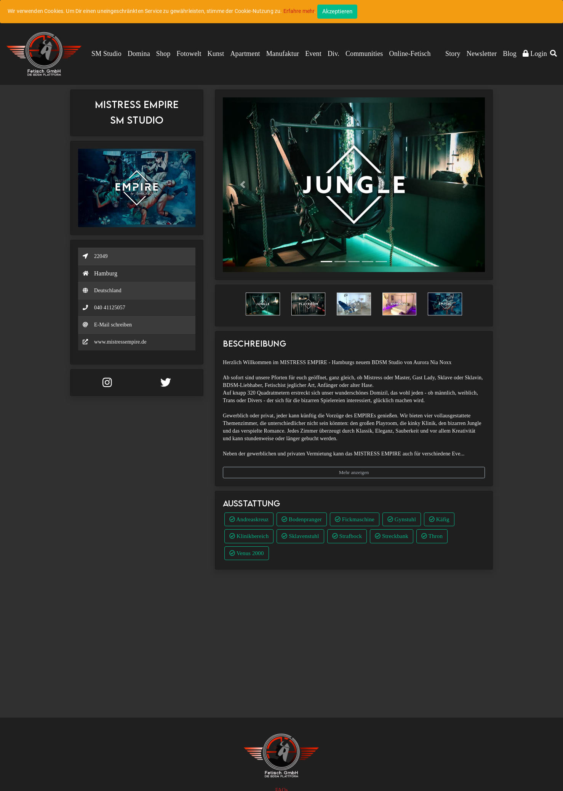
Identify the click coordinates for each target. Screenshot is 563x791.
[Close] (337, 12)
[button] (553, 54)
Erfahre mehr (299, 11)
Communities (364, 53)
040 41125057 (109, 307)
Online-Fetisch (410, 53)
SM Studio (106, 53)
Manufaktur (282, 53)
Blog (510, 53)
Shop (163, 53)
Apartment (245, 53)
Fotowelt (188, 53)
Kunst (216, 53)
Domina (139, 53)
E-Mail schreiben (113, 325)
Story (453, 53)
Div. (333, 53)
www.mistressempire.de (120, 342)
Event (313, 53)
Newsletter (482, 53)
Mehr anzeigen (354, 472)
